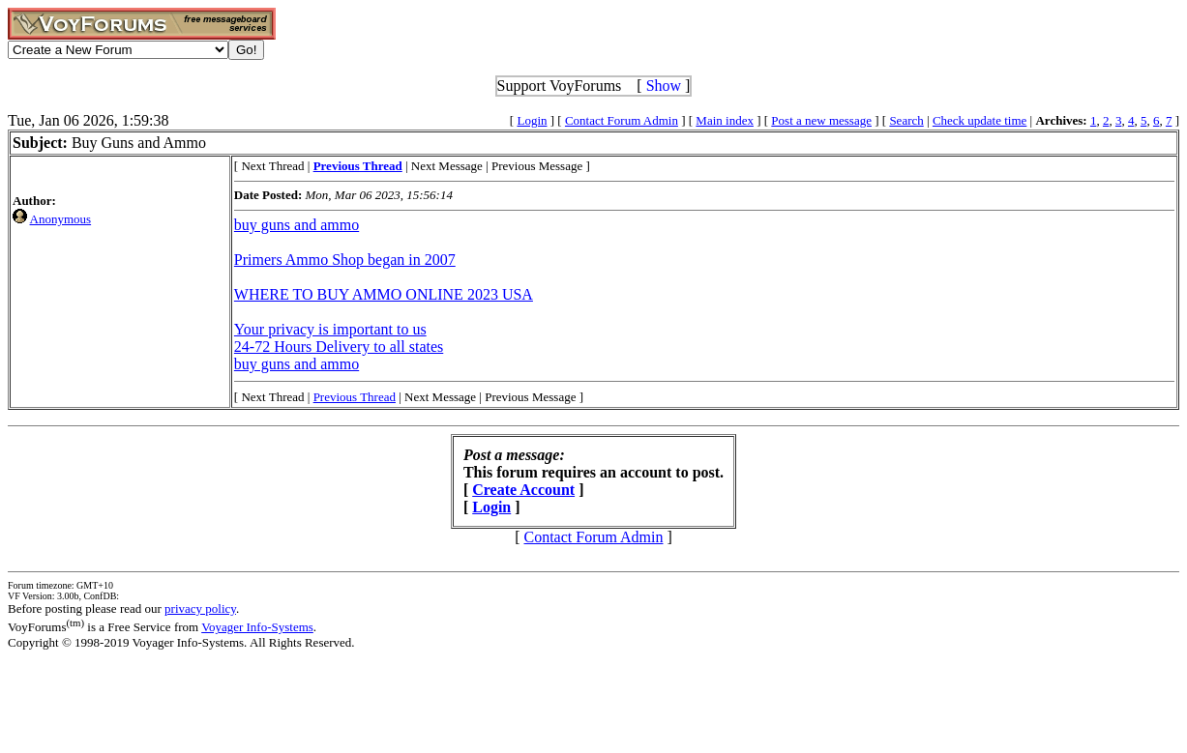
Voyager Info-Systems (257, 627)
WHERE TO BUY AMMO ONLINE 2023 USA (383, 294)
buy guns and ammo (296, 225)
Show (663, 85)
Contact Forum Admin (621, 120)
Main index (725, 120)
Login (532, 120)
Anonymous (61, 219)
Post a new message (821, 120)
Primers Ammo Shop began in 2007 (345, 259)
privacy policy (200, 608)
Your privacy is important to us (330, 329)
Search (906, 120)
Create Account (523, 489)
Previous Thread (354, 397)
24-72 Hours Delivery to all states (338, 346)
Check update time (979, 120)
